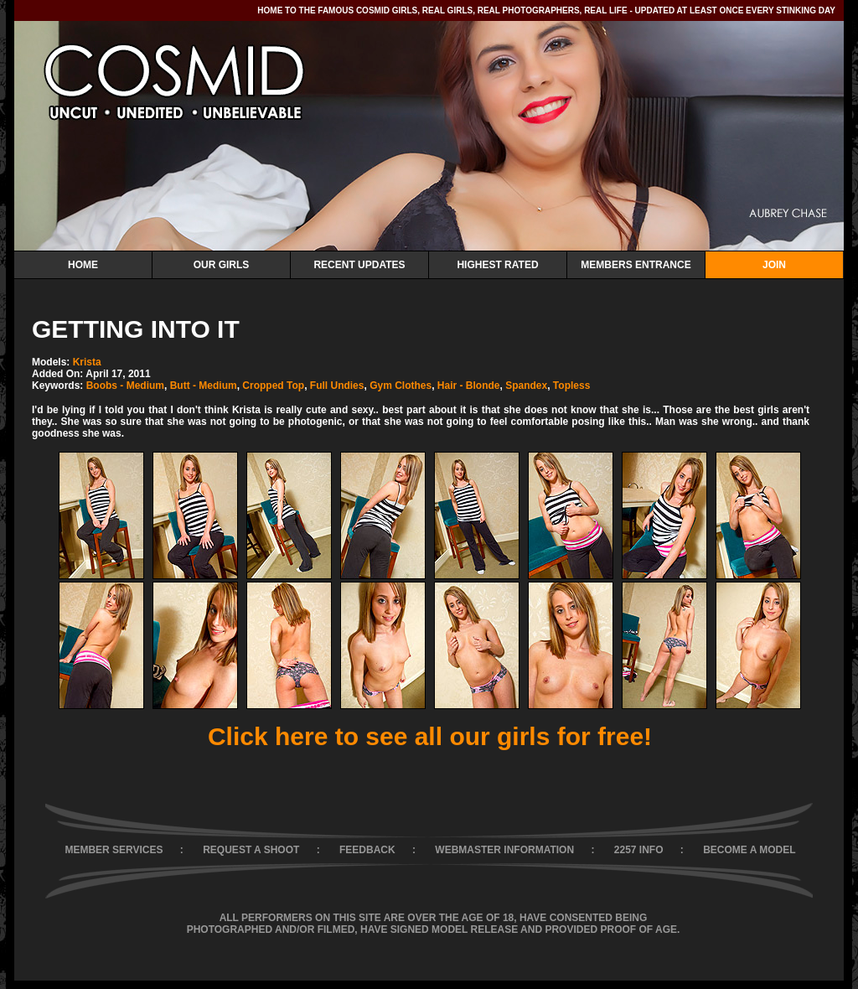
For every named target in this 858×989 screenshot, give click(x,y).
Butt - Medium (203, 385)
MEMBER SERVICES (114, 850)
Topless (571, 385)
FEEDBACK (367, 850)
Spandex (526, 385)
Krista (87, 362)
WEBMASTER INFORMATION (504, 850)
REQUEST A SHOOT (251, 850)
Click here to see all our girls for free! (430, 736)
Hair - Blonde (468, 385)
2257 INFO (639, 850)
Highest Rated (497, 265)
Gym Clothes (401, 385)
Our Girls (222, 265)
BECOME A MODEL (749, 850)
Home (83, 265)
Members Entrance (635, 265)
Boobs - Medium (125, 385)
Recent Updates (359, 265)
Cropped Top (273, 385)
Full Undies (337, 385)
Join (774, 265)
